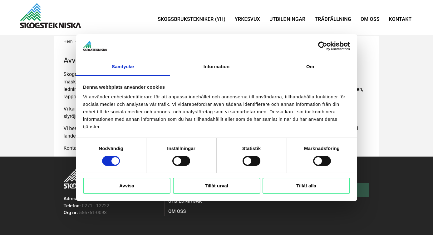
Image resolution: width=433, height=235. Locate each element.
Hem (68, 41)
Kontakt (400, 19)
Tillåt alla (306, 185)
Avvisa (126, 185)
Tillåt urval (216, 185)
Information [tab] (217, 66)
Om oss (370, 19)
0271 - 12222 (95, 206)
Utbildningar (287, 19)
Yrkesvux (247, 19)
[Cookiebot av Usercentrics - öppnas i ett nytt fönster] (322, 46)
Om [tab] (310, 66)
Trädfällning (333, 19)
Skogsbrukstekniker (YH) (191, 19)
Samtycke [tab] (123, 66)
